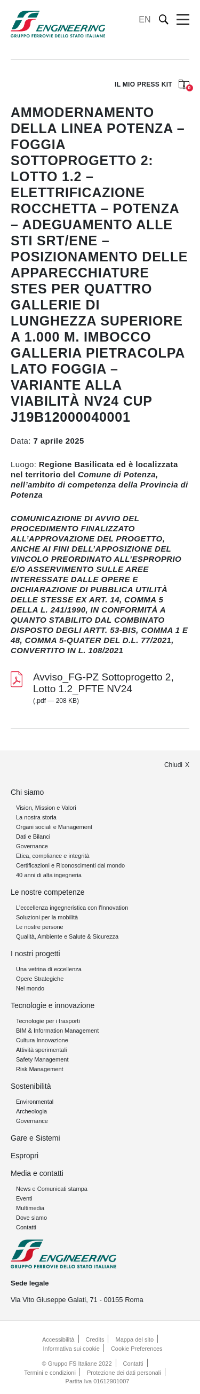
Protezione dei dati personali (124, 1372)
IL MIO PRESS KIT (152, 85)
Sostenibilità (31, 1086)
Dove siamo (31, 1217)
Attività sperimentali (41, 1050)
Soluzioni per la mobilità (47, 917)
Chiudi (173, 765)
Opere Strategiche (39, 978)
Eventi (24, 1198)
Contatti (26, 1227)
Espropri (24, 1155)
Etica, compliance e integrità (53, 856)
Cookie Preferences (137, 1348)
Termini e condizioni (50, 1372)
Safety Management (42, 1059)
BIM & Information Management (57, 1030)
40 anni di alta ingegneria (49, 875)
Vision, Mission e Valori (46, 807)
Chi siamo (27, 792)
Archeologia (31, 1111)
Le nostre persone (39, 927)
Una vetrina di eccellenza (49, 969)
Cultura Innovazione (42, 1040)
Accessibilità (58, 1339)
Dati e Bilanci (33, 836)
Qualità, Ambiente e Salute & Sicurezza (67, 936)
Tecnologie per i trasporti (48, 1021)
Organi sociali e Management (54, 827)
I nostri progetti (35, 953)
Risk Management (39, 1069)
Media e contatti (37, 1173)
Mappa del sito (134, 1339)
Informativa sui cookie (71, 1348)
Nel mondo (30, 988)
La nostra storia (36, 817)
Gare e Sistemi (35, 1138)
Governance (32, 846)
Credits (95, 1339)
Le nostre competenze (48, 892)
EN (144, 19)
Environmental (34, 1101)
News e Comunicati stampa (51, 1189)
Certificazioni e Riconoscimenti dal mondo (70, 865)
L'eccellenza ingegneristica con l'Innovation (72, 907)
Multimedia (30, 1208)
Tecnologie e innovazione (52, 1005)
